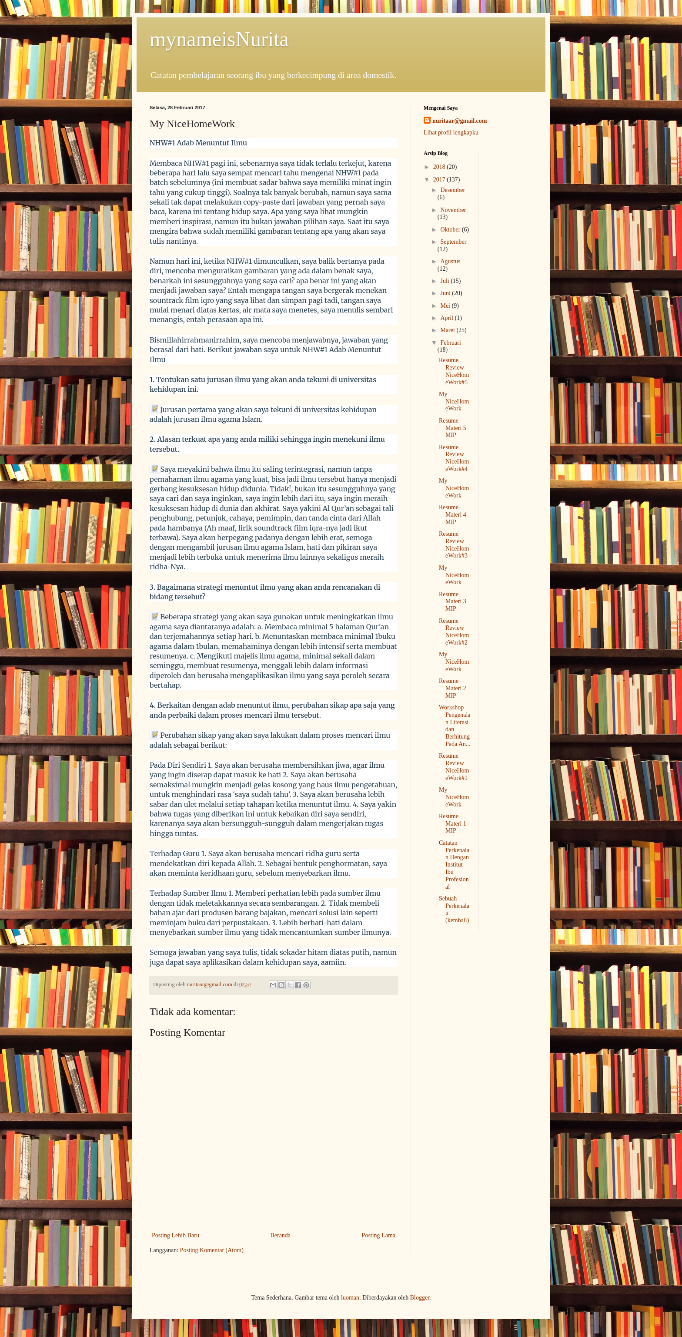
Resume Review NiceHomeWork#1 (454, 766)
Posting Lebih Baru (175, 1235)
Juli (445, 281)
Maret (448, 330)
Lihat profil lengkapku (451, 132)
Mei (445, 305)
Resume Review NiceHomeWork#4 (454, 458)
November (453, 210)
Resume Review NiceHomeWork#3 (454, 545)
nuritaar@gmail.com (459, 121)
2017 (440, 179)
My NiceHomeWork (454, 401)
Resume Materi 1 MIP (452, 823)
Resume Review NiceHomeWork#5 (454, 371)
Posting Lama (378, 1235)
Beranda (280, 1235)
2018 (440, 167)
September (453, 242)
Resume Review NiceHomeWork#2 (454, 632)
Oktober (450, 229)
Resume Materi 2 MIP (452, 688)
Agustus (450, 261)
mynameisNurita (219, 38)
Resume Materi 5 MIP (452, 428)
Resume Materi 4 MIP (452, 514)
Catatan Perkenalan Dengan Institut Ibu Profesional (454, 865)
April (447, 318)
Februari (450, 342)
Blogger (419, 1297)
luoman (350, 1297)
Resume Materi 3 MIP (452, 601)
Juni (446, 293)
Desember (452, 190)
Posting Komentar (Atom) (212, 1250)
